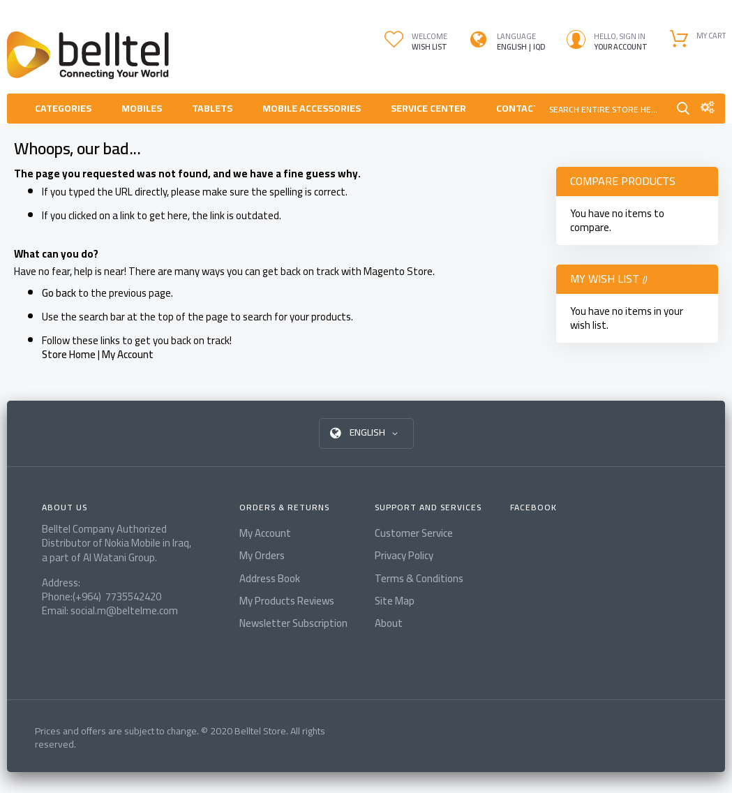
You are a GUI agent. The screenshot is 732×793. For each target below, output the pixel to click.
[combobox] (607, 108)
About (389, 623)
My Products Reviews (286, 601)
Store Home (69, 354)
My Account (128, 354)
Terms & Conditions (419, 578)
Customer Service (414, 533)
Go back (59, 293)
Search (683, 108)
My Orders (262, 555)
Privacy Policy (404, 555)
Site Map (394, 601)
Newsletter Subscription (293, 623)
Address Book (269, 578)
